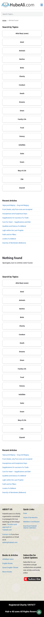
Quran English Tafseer (10, 567)
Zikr (22, 179)
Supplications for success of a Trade (15, 218)
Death (22, 93)
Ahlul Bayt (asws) (22, 33)
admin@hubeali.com (9, 542)
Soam (22, 162)
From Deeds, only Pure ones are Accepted (17, 209)
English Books (7, 563)
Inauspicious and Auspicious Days (15, 214)
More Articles (7, 572)
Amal (22, 42)
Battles (22, 59)
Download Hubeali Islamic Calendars (29, 527)
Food (22, 128)
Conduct (22, 85)
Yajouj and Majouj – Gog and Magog (15, 205)
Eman (22, 111)
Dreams (22, 102)
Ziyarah (22, 188)
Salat (22, 153)
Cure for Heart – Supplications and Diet (16, 222)
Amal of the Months (30, 517)
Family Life (22, 119)
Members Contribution (31, 522)
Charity (22, 76)
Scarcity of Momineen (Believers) (14, 243)
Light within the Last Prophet (12, 230)
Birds (22, 68)
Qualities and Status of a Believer (14, 226)
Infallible (22, 145)
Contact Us (6, 534)
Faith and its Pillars (9, 234)
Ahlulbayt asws (7, 559)
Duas (25, 513)
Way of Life (22, 171)
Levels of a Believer (9, 239)
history (22, 136)
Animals (22, 51)
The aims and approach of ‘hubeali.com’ (9, 527)
